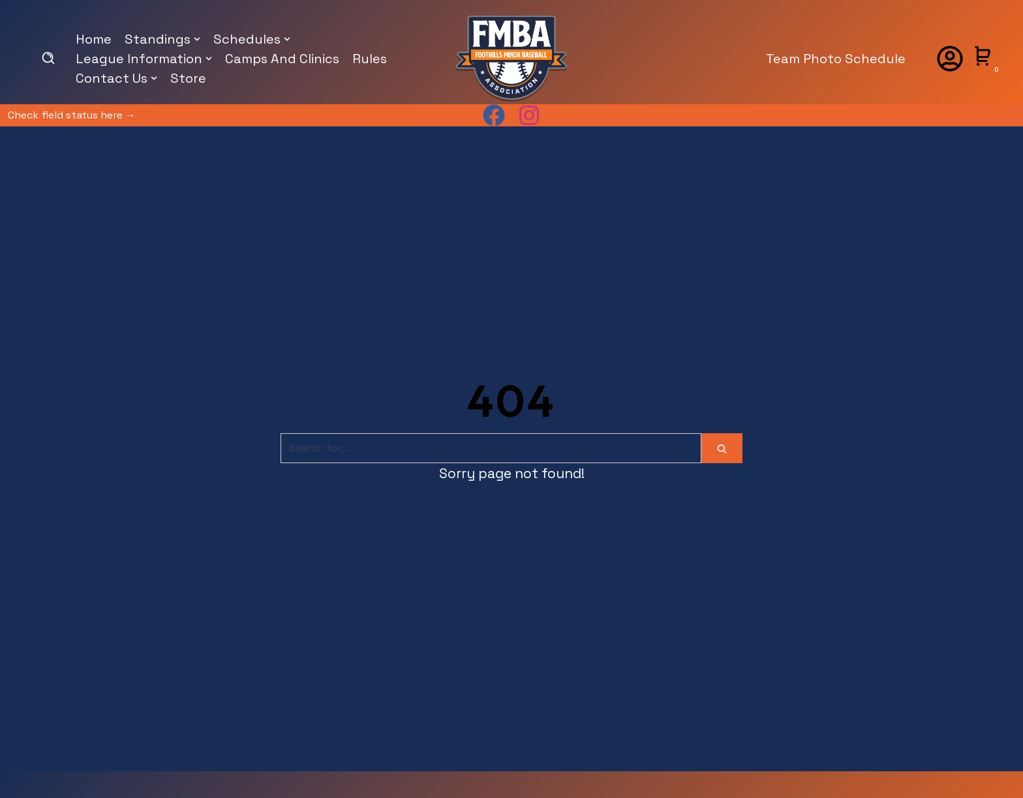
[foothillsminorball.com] (511, 59)
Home (94, 39)
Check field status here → (72, 115)
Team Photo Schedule (836, 58)
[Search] (491, 448)
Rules (369, 58)
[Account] (950, 59)
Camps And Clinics (282, 58)
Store (188, 78)
